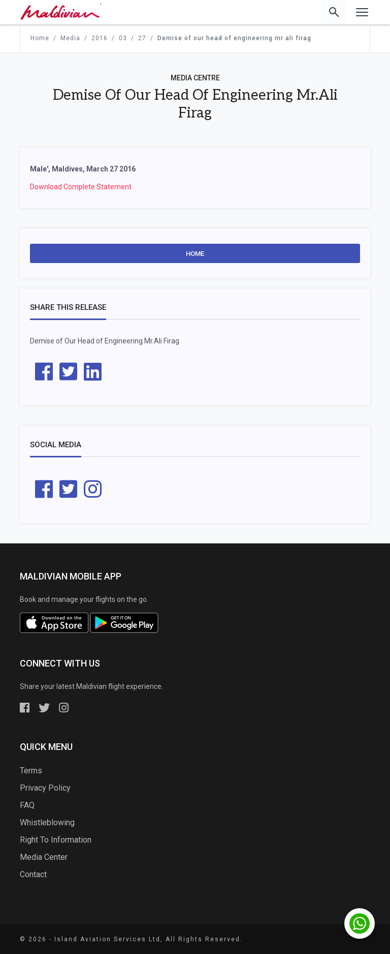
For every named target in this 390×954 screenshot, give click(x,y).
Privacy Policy (45, 788)
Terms (31, 770)
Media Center (44, 857)
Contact (33, 874)
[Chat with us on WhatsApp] (359, 923)
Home (195, 253)
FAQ (27, 805)
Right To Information (55, 840)
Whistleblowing (47, 822)
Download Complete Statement (81, 187)
